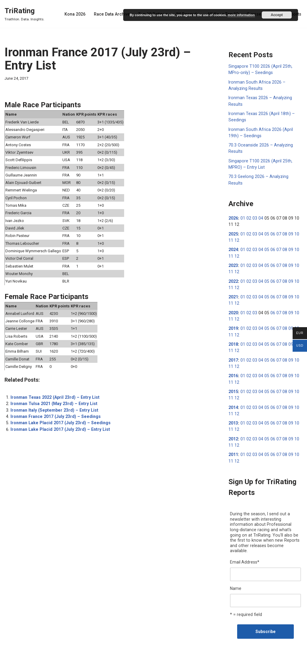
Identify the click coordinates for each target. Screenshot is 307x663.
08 (282, 225)
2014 (233, 397)
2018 (233, 335)
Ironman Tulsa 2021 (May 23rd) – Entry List (52, 400)
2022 (233, 272)
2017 (233, 350)
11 (299, 225)
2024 (233, 241)
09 (288, 225)
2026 (233, 210)
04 (259, 210)
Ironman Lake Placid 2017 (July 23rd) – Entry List (58, 425)
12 (230, 232)
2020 (233, 303)
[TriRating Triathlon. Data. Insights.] (24, 13)
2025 (233, 225)
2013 (233, 412)
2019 (233, 319)
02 (248, 210)
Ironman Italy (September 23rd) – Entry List (53, 406)
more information (241, 15)
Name (235, 572)
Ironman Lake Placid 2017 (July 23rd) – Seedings (59, 419)
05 (265, 225)
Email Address (244, 545)
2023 (233, 257)
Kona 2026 (77, 14)
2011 (233, 444)
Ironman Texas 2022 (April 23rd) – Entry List (53, 394)
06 (271, 225)
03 (254, 210)
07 (276, 225)
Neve (9, 656)
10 (293, 225)
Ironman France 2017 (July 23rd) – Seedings (54, 413)
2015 (233, 381)
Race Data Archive (114, 14)
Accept (277, 15)
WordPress (50, 656)
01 (242, 210)
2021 (233, 288)
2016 (233, 366)
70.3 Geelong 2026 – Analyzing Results (265, 175)
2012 (233, 428)
